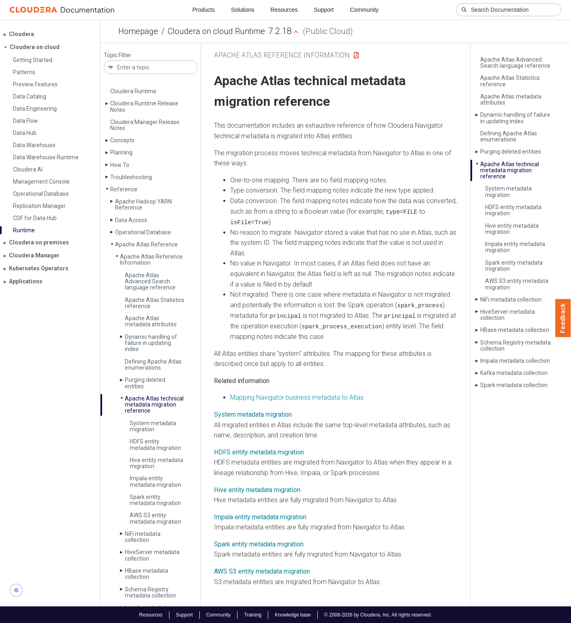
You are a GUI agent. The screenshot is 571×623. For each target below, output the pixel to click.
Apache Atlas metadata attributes (151, 321)
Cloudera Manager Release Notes (145, 125)
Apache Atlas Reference (146, 244)
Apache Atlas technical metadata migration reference (154, 404)
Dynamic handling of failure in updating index (151, 343)
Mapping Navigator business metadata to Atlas (297, 396)
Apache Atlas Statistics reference (154, 303)
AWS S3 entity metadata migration (155, 518)
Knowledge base (293, 614)
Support (324, 9)
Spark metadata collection (513, 385)
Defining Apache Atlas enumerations (153, 364)
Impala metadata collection (515, 361)
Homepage (138, 31)
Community (364, 9)
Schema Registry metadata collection (150, 592)
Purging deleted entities (145, 383)
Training (252, 614)
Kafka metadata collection (513, 373)
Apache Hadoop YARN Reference (143, 204)
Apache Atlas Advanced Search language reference (150, 281)
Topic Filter (117, 55)
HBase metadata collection (146, 573)
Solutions (242, 9)
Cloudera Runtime (133, 91)
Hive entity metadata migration (156, 463)
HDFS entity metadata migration (155, 444)
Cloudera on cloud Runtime (216, 31)
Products (203, 9)
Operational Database (143, 232)
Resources (284, 9)
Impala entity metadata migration (155, 481)
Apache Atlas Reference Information (151, 259)
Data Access (131, 220)
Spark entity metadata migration (155, 500)
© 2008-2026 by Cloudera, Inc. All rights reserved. (378, 614)
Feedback (563, 318)
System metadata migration (153, 426)
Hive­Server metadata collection (152, 555)
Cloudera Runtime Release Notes (144, 106)
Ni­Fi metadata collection (142, 537)
